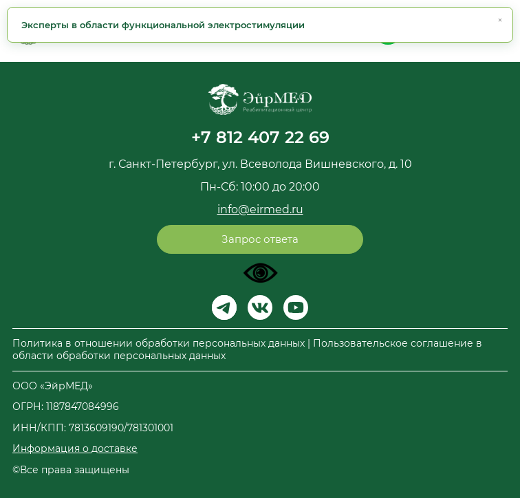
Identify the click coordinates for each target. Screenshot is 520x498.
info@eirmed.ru (260, 209)
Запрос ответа (260, 239)
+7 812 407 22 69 (260, 137)
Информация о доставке (75, 448)
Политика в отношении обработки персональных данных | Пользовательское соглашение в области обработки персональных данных (247, 349)
